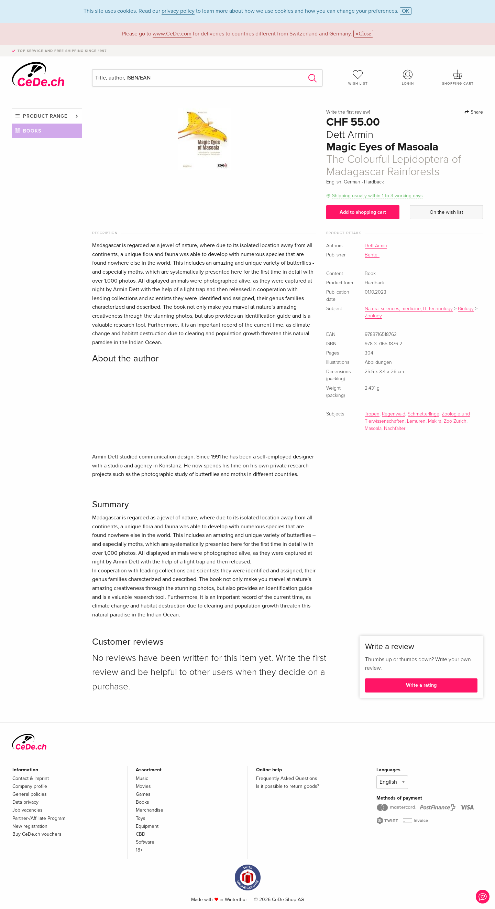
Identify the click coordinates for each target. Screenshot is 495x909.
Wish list (358, 77)
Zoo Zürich (455, 421)
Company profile (29, 786)
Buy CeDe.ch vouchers (37, 834)
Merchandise (149, 810)
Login (408, 77)
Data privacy (25, 802)
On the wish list (446, 212)
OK (405, 11)
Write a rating (421, 685)
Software (145, 842)
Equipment (147, 826)
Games (143, 794)
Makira (434, 421)
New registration (29, 826)
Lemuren (416, 421)
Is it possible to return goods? (287, 786)
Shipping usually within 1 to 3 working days (377, 196)
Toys (140, 818)
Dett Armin (376, 245)
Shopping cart (458, 77)
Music (142, 778)
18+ (139, 850)
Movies (143, 786)
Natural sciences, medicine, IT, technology (409, 308)
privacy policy (178, 11)
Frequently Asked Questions (286, 778)
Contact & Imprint (30, 778)
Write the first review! (348, 112)
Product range (45, 116)
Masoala (373, 428)
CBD (140, 834)
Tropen (372, 414)
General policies (29, 794)
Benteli (372, 255)
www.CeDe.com (172, 33)
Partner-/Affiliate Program (38, 818)
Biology (466, 308)
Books (32, 131)
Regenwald (393, 414)
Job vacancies (27, 810)
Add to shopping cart (363, 212)
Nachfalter (394, 428)
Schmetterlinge (423, 414)
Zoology (373, 316)
